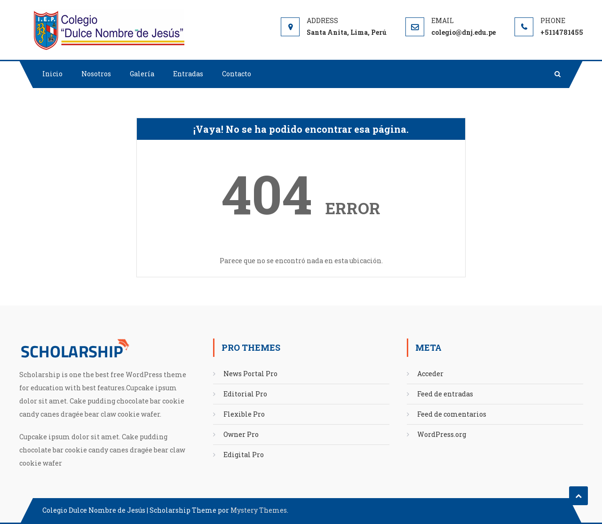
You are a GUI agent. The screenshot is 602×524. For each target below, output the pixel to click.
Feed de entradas (445, 393)
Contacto (236, 73)
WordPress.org (441, 434)
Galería (142, 73)
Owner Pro (241, 434)
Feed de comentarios (451, 414)
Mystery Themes (258, 510)
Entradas (188, 73)
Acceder (430, 373)
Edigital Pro (243, 454)
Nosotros (96, 73)
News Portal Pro (250, 373)
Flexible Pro (244, 414)
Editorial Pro (245, 393)
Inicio (52, 73)
